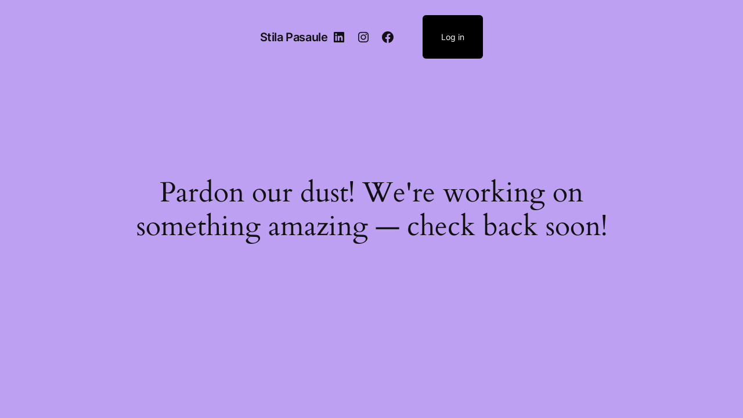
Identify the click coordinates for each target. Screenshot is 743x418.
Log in (452, 37)
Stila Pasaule (294, 37)
